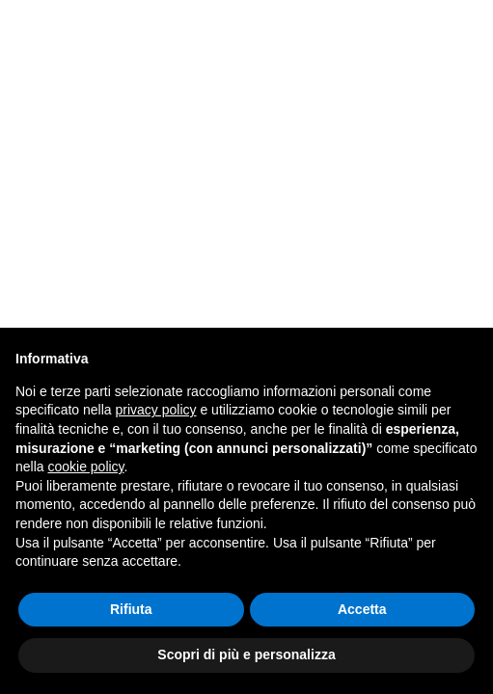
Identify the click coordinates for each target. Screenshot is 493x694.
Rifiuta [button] (131, 609)
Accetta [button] (362, 609)
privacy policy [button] (156, 409)
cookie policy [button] (85, 466)
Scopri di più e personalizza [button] (246, 654)
